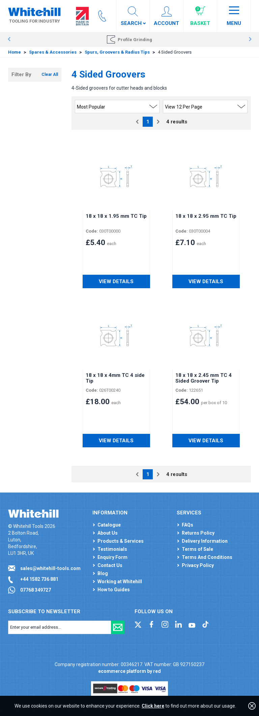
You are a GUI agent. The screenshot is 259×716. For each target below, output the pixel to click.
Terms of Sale (197, 549)
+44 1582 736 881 (39, 579)
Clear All (49, 74)
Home (14, 52)
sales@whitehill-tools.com (50, 568)
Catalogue (109, 525)
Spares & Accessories (53, 52)
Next (250, 39)
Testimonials (112, 549)
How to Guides (113, 589)
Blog (102, 573)
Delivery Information (205, 541)
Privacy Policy (198, 565)
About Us (107, 533)
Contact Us (109, 565)
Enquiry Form (112, 557)
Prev (8, 39)
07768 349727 (35, 590)
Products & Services (120, 541)
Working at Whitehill (119, 581)
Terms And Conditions (207, 557)
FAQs (187, 525)
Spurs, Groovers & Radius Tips (117, 52)
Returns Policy (198, 533)
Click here (153, 706)
